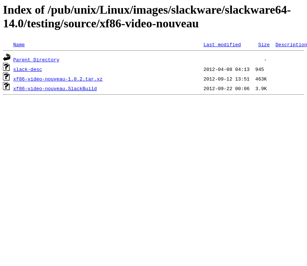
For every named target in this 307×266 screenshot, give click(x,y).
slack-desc (27, 69)
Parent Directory (36, 59)
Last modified (222, 44)
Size (264, 44)
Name (19, 44)
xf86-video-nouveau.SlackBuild (55, 88)
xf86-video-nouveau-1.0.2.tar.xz (58, 78)
